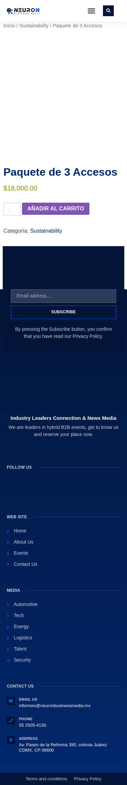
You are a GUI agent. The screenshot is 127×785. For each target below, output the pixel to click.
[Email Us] (11, 701)
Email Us (28, 699)
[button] (91, 11)
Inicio (9, 25)
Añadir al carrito (55, 208)
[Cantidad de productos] (12, 209)
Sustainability (34, 25)
